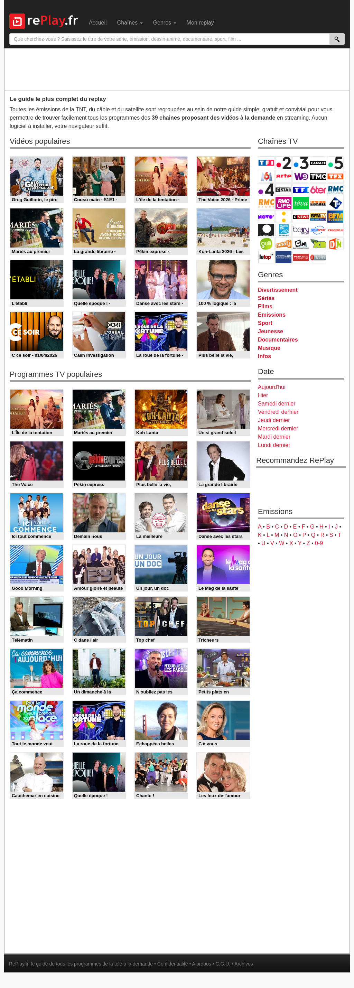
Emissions (272, 315)
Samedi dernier (277, 404)
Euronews (266, 230)
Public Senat (300, 257)
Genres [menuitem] (164, 23)
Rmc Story (266, 203)
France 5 (335, 162)
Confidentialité (172, 964)
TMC (318, 176)
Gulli (266, 243)
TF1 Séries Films (300, 189)
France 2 (283, 162)
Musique (269, 348)
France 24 (283, 230)
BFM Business (335, 216)
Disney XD (318, 243)
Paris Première (318, 203)
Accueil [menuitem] (98, 23)
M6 (266, 176)
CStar (283, 189)
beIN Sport (300, 230)
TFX (335, 176)
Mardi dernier (274, 437)
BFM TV (318, 216)
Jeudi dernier (274, 420)
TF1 (266, 162)
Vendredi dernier (278, 412)
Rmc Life (283, 203)
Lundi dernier (274, 445)
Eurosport (318, 230)
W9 (300, 176)
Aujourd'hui (272, 387)
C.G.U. (222, 964)
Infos (264, 356)
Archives (243, 964)
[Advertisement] (177, 69)
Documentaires (278, 340)
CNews (300, 216)
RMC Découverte (335, 189)
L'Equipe (335, 230)
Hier (263, 395)
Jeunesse (270, 331)
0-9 (319, 543)
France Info (283, 216)
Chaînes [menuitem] (130, 23)
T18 (335, 203)
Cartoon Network (300, 243)
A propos (201, 964)
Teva (300, 203)
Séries (266, 298)
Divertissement (278, 290)
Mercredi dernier (278, 428)
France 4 (266, 189)
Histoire (318, 257)
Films (265, 306)
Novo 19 (266, 216)
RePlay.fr (18, 964)
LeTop (266, 257)
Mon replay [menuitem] (200, 23)
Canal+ (318, 162)
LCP (283, 257)
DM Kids (335, 243)
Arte (283, 176)
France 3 (300, 162)
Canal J (283, 243)
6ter (318, 189)
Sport (265, 323)
